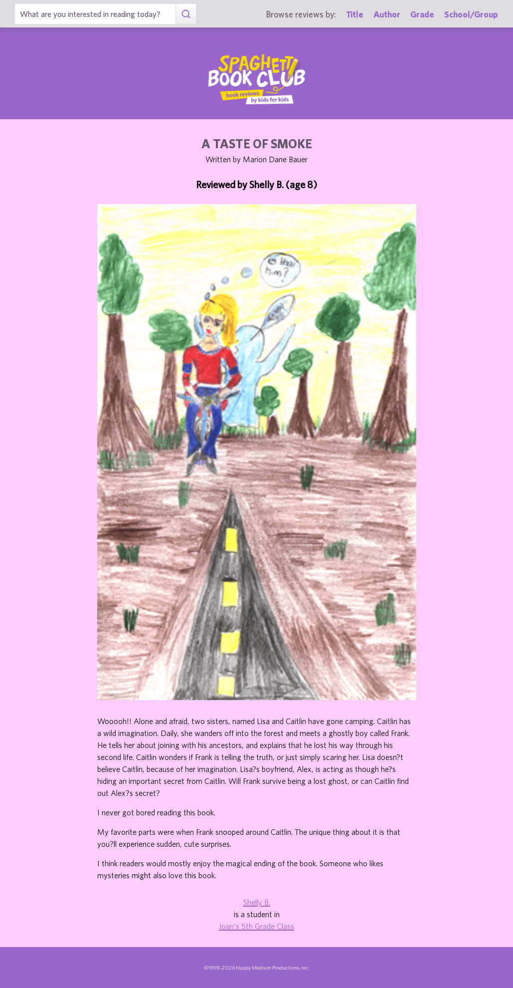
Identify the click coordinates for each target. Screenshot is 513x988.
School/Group (471, 14)
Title (354, 14)
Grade (422, 14)
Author (386, 14)
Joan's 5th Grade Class (256, 926)
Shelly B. (256, 902)
